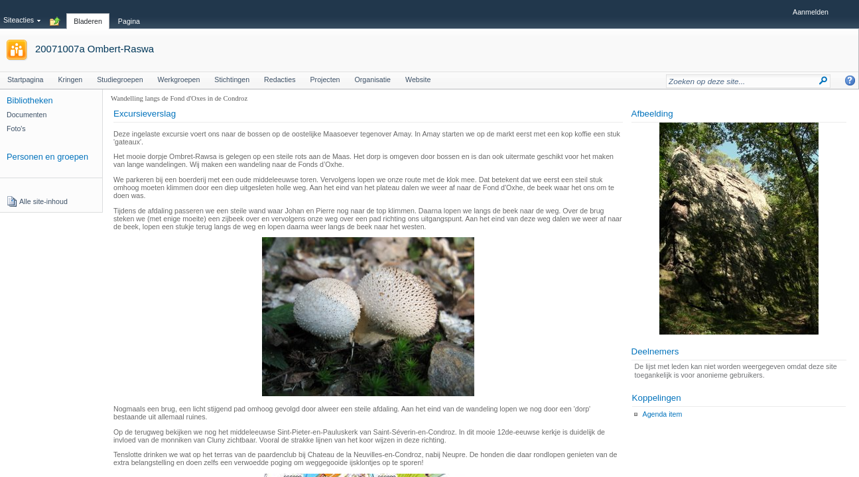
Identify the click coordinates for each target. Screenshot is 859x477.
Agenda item (663, 414)
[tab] (87, 14)
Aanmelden (810, 12)
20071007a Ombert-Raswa (94, 48)
